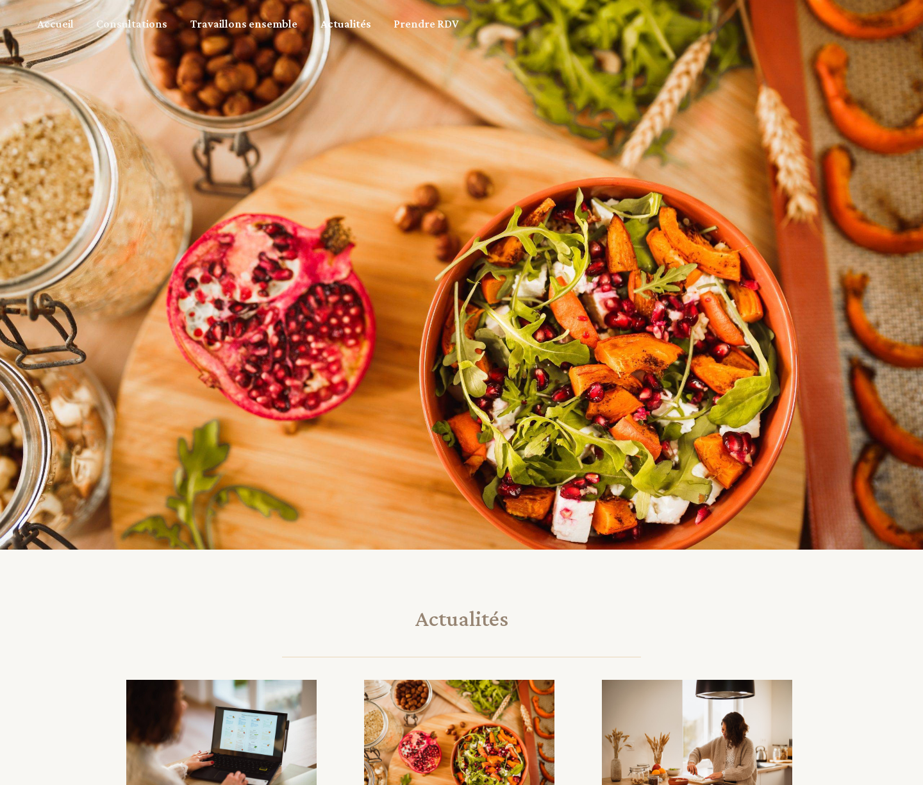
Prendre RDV (364, 23)
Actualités (297, 23)
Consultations (111, 23)
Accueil (48, 23)
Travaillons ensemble (209, 23)
